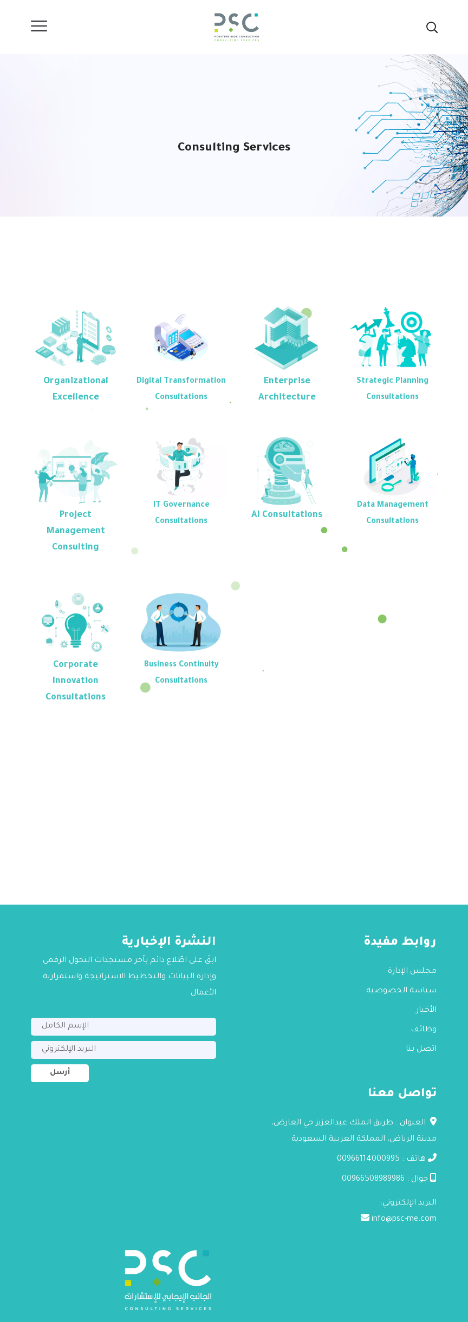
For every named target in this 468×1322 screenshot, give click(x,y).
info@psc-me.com (404, 1219)
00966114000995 (368, 1159)
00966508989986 (373, 1179)
